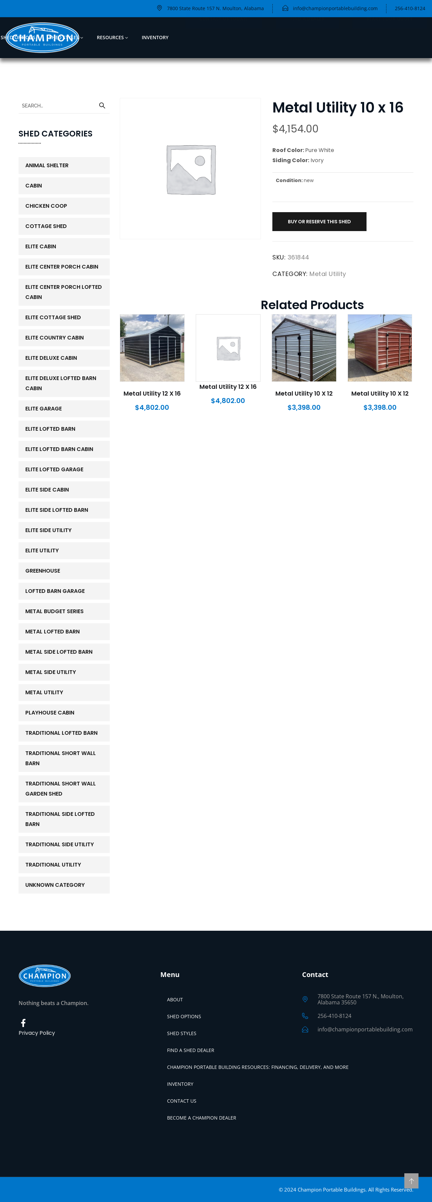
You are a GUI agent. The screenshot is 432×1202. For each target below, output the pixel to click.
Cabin (33, 186)
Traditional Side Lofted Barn (60, 819)
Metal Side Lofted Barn (58, 652)
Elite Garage (43, 408)
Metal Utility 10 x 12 (304, 393)
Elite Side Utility (48, 530)
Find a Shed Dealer (190, 1050)
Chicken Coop (46, 206)
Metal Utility (327, 274)
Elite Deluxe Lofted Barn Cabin (60, 383)
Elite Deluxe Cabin (51, 358)
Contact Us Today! (223, 37)
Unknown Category (55, 885)
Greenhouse (42, 571)
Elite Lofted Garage (54, 469)
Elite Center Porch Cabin (61, 267)
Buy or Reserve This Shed (319, 221)
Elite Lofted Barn (50, 429)
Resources (110, 37)
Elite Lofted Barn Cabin (59, 449)
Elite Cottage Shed (53, 317)
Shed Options (18, 37)
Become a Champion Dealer (201, 1118)
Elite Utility (42, 550)
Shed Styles (64, 37)
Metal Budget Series (54, 611)
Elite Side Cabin (47, 490)
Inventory (155, 37)
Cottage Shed (46, 226)
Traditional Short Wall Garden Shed (60, 789)
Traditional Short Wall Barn (60, 758)
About (175, 999)
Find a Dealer (307, 37)
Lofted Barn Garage (55, 591)
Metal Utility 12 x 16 (152, 393)
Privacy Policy (37, 1033)
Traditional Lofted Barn (61, 733)
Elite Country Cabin (54, 338)
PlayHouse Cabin (49, 713)
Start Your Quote (390, 37)
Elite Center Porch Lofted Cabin (63, 292)
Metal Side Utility (50, 672)
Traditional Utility (53, 865)
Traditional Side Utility (59, 844)
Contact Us (181, 1101)
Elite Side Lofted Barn (56, 510)
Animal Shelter (47, 165)
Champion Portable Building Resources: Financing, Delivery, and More (258, 1067)
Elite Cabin (40, 246)
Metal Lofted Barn (52, 631)
